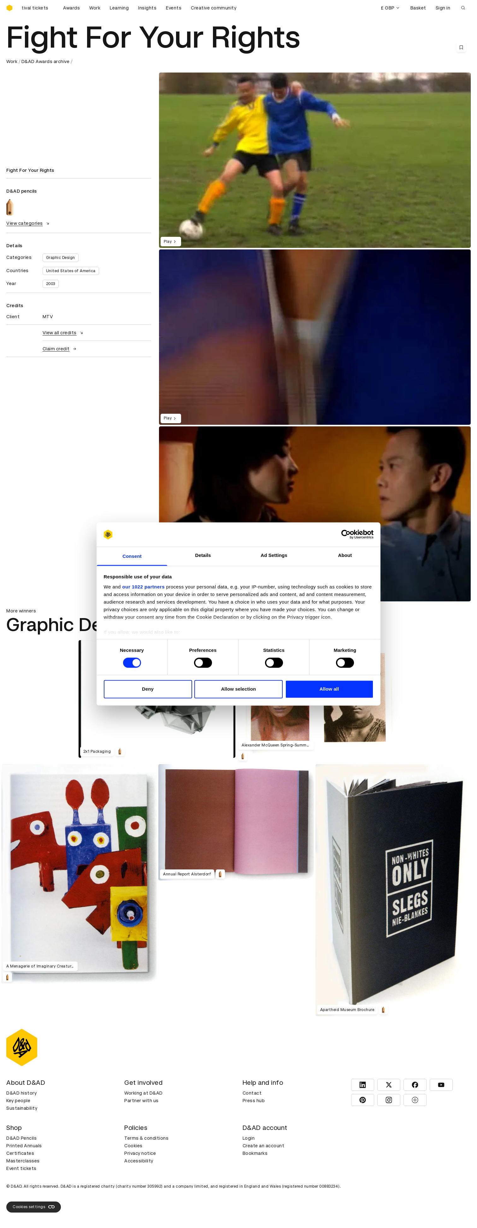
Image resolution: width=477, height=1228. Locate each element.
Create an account (264, 1145)
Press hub (254, 1100)
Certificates (20, 1153)
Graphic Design (60, 257)
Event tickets (21, 1168)
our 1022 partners (143, 586)
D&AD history (21, 1093)
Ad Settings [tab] (274, 555)
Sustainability (21, 1108)
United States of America (71, 271)
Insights (147, 7)
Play (171, 241)
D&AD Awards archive (45, 61)
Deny (148, 689)
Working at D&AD (143, 1093)
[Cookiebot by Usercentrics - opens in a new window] (346, 534)
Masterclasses (23, 1160)
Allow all (329, 689)
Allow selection (238, 689)
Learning (119, 7)
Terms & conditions (146, 1138)
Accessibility (138, 1160)
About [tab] (345, 555)
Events (173, 7)
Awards (71, 7)
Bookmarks (255, 1153)
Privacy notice (140, 1153)
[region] (315, 337)
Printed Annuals (24, 1145)
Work (94, 7)
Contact (252, 1093)
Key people (18, 1100)
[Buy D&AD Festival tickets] (38, 8)
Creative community (213, 7)
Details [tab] (203, 555)
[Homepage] (9, 8)
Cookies (133, 1145)
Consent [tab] (132, 556)
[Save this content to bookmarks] (461, 47)
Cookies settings (34, 1207)
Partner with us (141, 1100)
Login (249, 1138)
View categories (28, 223)
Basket (418, 7)
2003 (50, 284)
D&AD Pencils (21, 1138)
